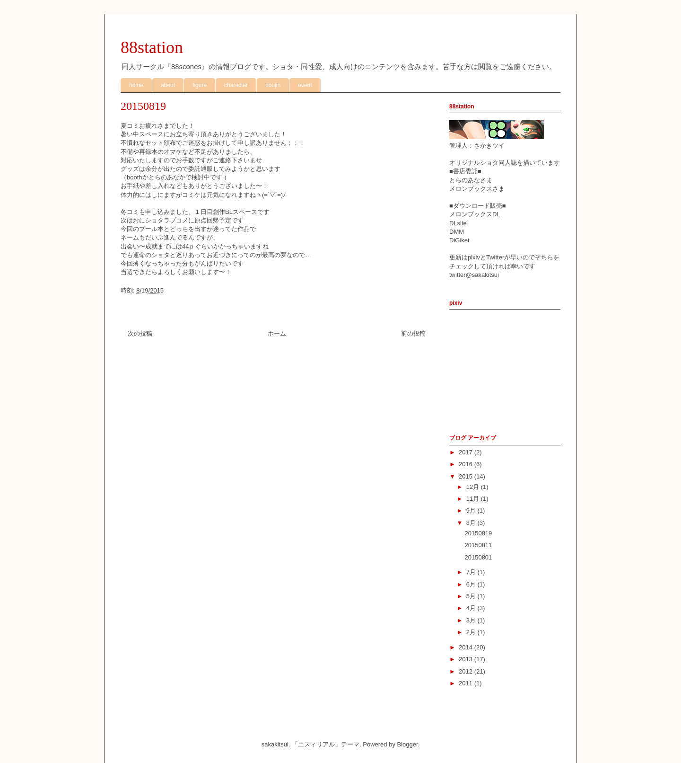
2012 (466, 671)
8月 (472, 522)
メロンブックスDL (474, 214)
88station (152, 47)
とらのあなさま (470, 180)
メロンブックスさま (477, 188)
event (305, 85)
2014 (466, 647)
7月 (472, 572)
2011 (466, 683)
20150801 (478, 557)
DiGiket (459, 240)
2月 (472, 632)
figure (199, 85)
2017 (466, 452)
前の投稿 (413, 333)
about (168, 85)
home (136, 85)
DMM (456, 231)
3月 (472, 620)
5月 (472, 596)
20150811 (478, 545)
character (236, 85)
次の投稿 (140, 333)
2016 (466, 464)
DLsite (458, 223)
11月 (473, 498)
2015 (466, 476)
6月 (472, 584)
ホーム (277, 333)
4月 (472, 608)
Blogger (407, 744)
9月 (472, 510)
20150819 (478, 533)
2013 (466, 659)
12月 (473, 486)
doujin (272, 85)
